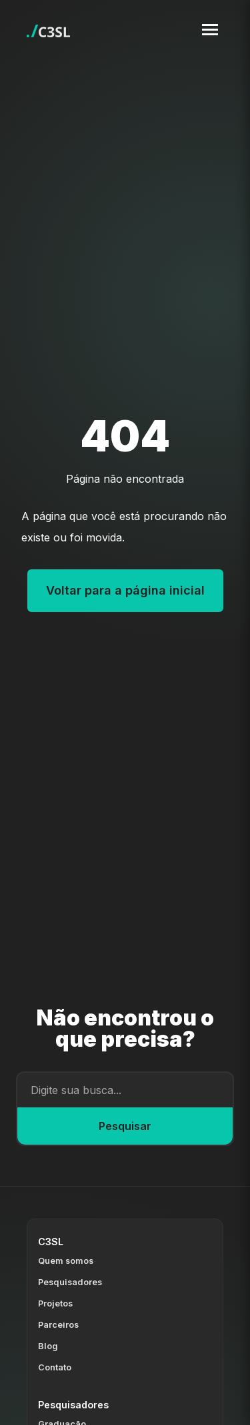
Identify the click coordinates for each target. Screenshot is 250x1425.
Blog (48, 1346)
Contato (54, 1367)
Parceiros (58, 1325)
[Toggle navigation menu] (210, 30)
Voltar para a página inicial (125, 590)
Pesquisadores (70, 1282)
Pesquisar (125, 1126)
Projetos (55, 1303)
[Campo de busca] (125, 1090)
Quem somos (65, 1261)
